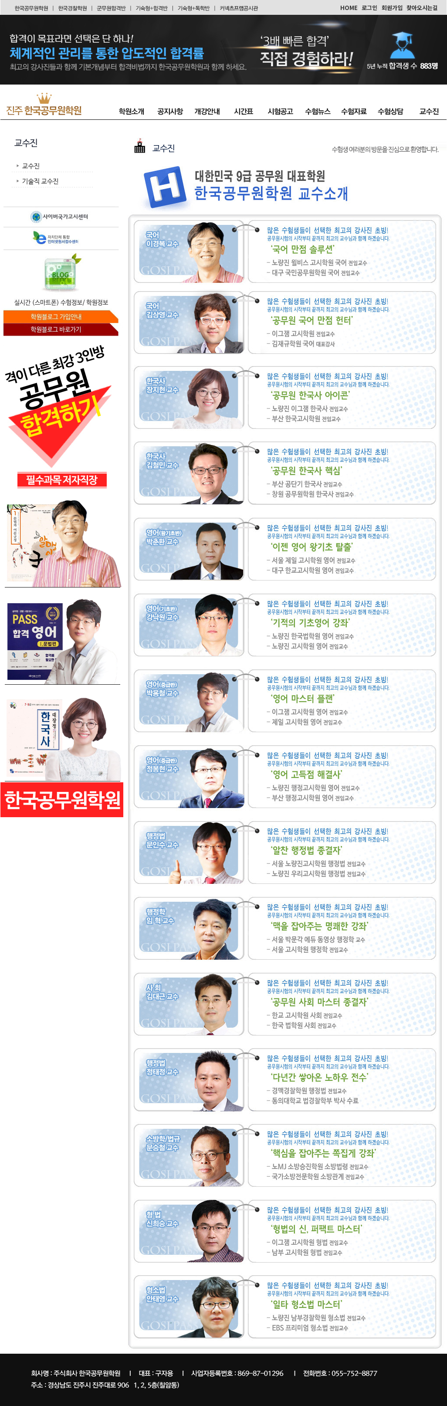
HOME (349, 7)
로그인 (369, 7)
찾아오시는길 (422, 7)
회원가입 (392, 7)
